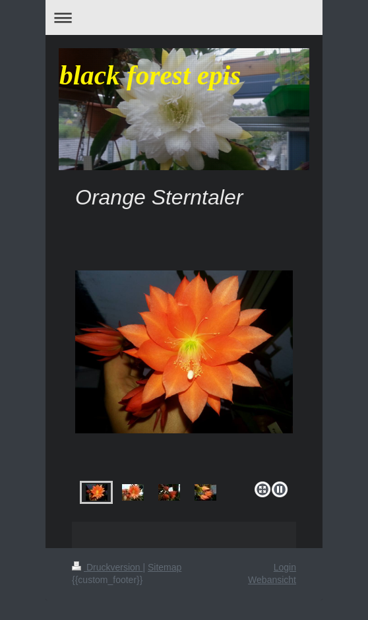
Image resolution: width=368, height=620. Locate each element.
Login (285, 567)
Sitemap (164, 567)
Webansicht (272, 579)
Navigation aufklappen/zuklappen (184, 17)
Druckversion (107, 567)
